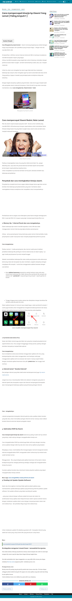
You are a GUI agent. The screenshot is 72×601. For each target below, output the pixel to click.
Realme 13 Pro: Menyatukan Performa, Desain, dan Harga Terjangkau (61, 29)
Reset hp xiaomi (11, 564)
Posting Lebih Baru (7, 592)
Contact (25, 597)
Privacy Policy (39, 597)
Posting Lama (43, 592)
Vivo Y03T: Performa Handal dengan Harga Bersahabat (60, 41)
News (44, 1)
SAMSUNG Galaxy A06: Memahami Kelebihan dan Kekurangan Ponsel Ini (60, 54)
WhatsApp (31, 1)
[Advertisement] (25, 29)
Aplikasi (38, 1)
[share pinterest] (30, 587)
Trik (17, 1)
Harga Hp (23, 1)
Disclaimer (47, 597)
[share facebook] (8, 587)
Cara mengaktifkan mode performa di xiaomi (21, 478)
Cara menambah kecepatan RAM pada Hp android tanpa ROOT (17, 544)
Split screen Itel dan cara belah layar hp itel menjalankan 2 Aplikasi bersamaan (61, 15)
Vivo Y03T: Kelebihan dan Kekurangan (60, 35)
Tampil (10, 41)
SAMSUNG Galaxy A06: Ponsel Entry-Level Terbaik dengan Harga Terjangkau (61, 47)
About (19, 597)
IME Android (39, 599)
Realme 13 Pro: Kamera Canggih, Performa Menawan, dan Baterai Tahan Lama (62, 22)
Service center (51, 1)
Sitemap (31, 597)
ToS (53, 597)
